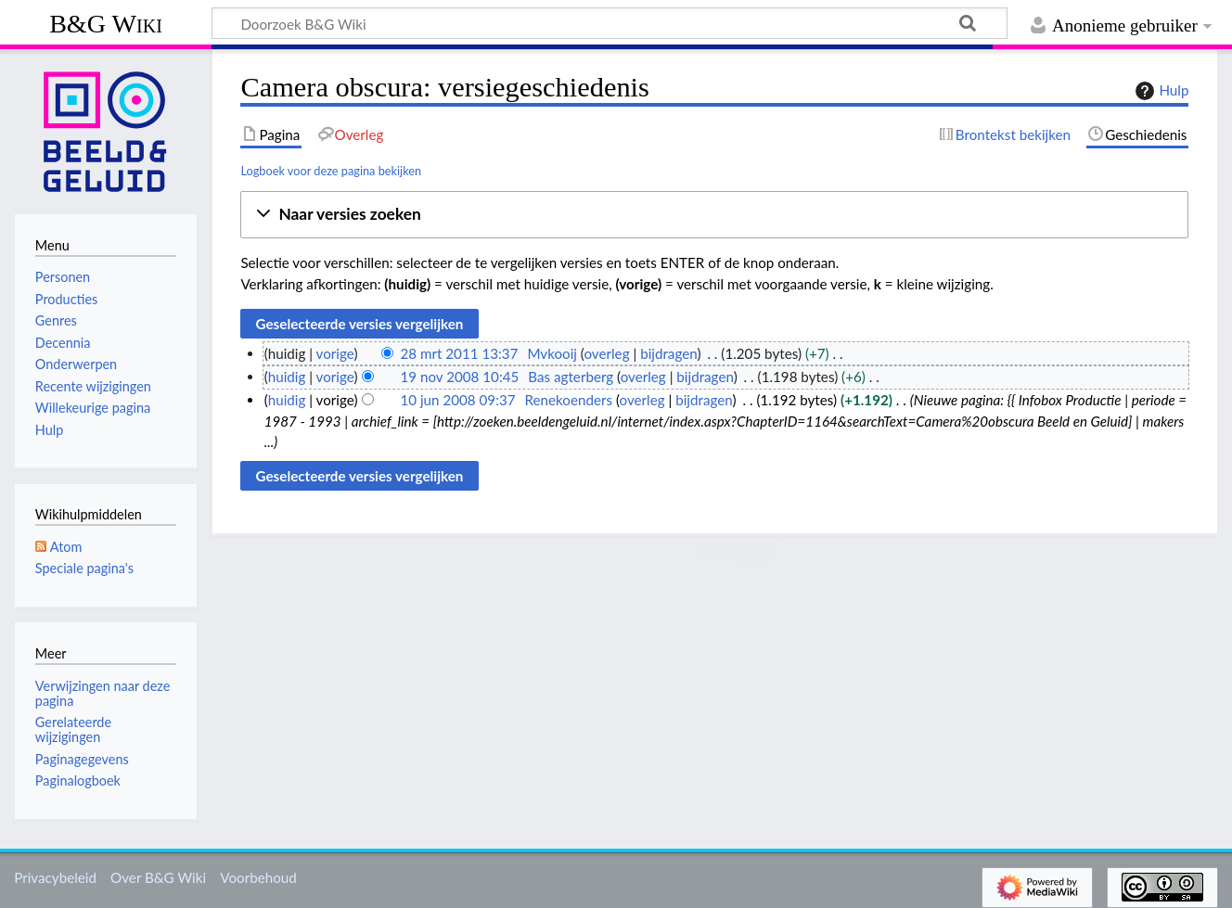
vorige (335, 353)
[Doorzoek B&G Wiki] (609, 23)
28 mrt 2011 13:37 (459, 353)
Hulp (1159, 91)
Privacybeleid (55, 877)
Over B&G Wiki (158, 877)
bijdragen (668, 353)
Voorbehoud (258, 877)
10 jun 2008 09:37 (457, 399)
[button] (714, 215)
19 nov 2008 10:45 (459, 376)
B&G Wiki (105, 23)
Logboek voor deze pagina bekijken (330, 170)
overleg (606, 353)
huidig (287, 376)
